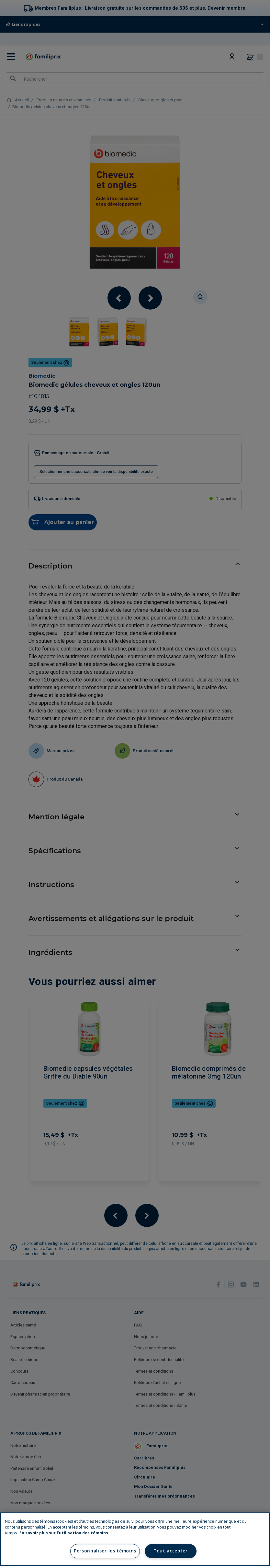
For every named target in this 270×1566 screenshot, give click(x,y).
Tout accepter (170, 1551)
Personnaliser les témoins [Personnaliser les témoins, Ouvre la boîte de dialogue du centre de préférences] (105, 1551)
